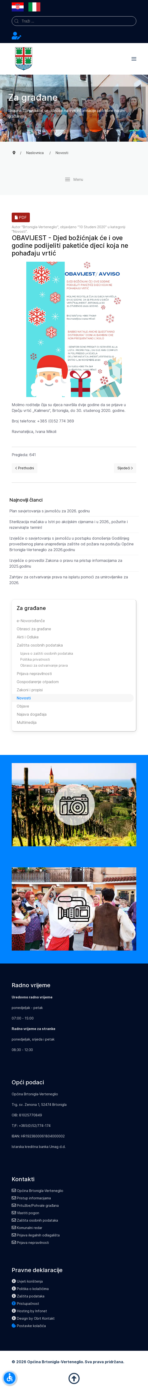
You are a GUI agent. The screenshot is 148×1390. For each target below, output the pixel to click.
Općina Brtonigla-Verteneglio (37, 1191)
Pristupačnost (25, 1303)
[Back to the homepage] (24, 59)
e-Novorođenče (31, 620)
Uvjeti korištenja (27, 1281)
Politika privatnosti (35, 659)
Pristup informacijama (31, 1198)
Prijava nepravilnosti (34, 673)
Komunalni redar (27, 1228)
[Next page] (125, 468)
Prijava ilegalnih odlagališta (36, 1235)
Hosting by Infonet (29, 1311)
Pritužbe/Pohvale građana (35, 1205)
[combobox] (74, 21)
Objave (23, 706)
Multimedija (27, 722)
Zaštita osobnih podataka (40, 645)
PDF (21, 217)
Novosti (19, 231)
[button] (134, 59)
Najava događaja (32, 714)
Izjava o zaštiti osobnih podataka (46, 653)
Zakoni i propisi (30, 689)
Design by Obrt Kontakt (33, 1318)
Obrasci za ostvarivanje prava (44, 665)
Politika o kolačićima (30, 1289)
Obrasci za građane (34, 628)
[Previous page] (24, 468)
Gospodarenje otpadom (38, 681)
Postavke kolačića (29, 1326)
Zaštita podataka (28, 1296)
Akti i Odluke (28, 637)
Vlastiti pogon (25, 1213)
